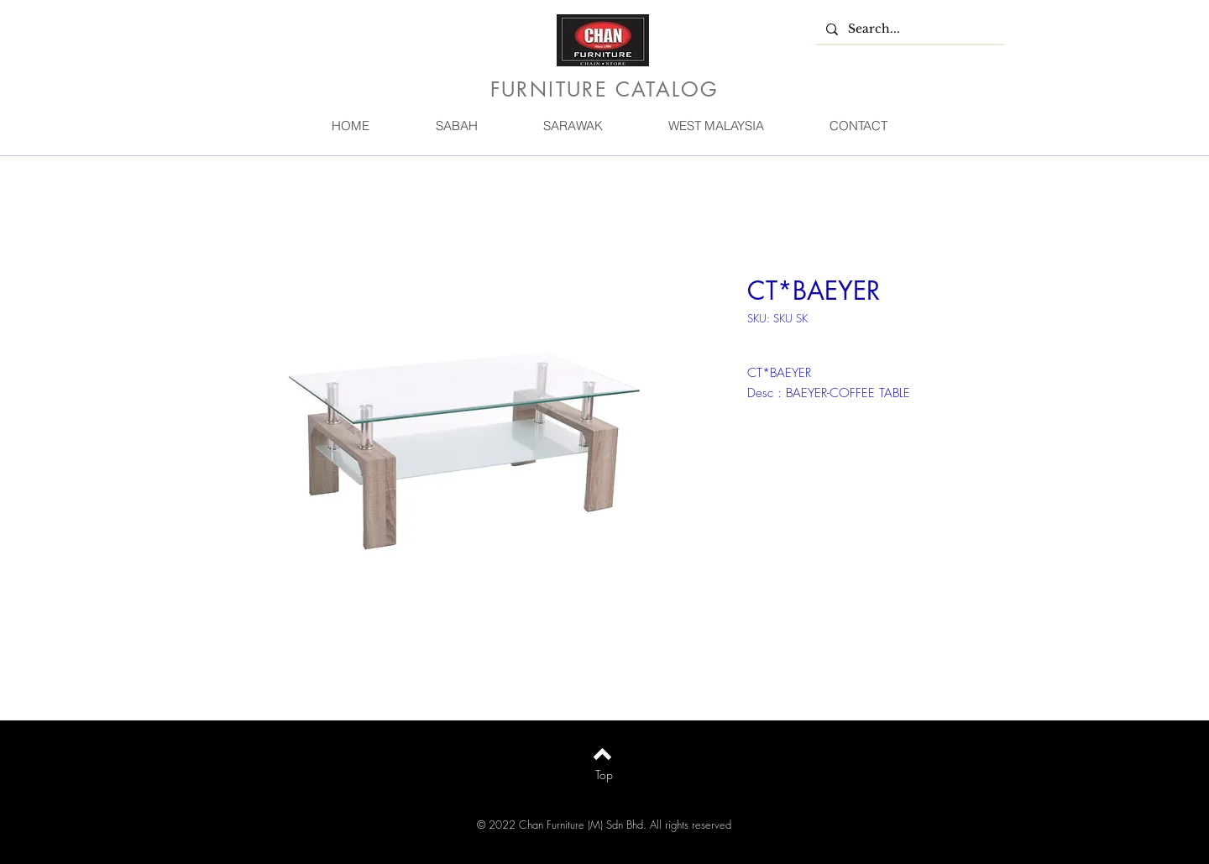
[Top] (604, 775)
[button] (456, 126)
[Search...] (908, 29)
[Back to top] (602, 754)
